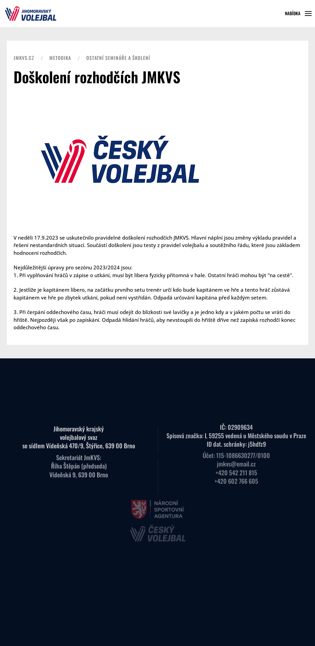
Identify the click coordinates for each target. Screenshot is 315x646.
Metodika (60, 57)
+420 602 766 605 (236, 476)
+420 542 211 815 (236, 467)
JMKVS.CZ (24, 57)
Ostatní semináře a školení (118, 57)
